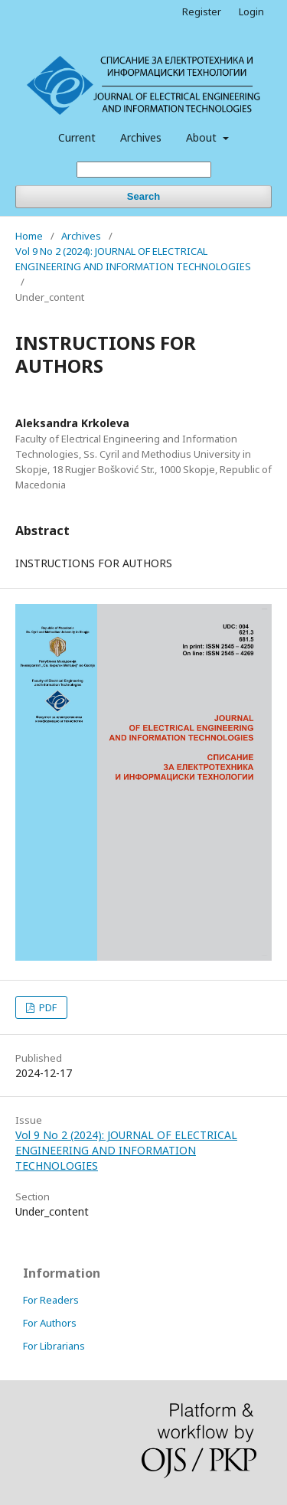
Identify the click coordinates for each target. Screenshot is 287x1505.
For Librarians (54, 1346)
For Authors (50, 1323)
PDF (47, 1007)
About (203, 137)
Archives (140, 137)
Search (143, 196)
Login (251, 11)
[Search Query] (144, 170)
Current (77, 137)
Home (29, 236)
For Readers (51, 1300)
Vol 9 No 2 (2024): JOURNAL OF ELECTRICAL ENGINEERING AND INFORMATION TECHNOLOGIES (133, 258)
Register (201, 11)
